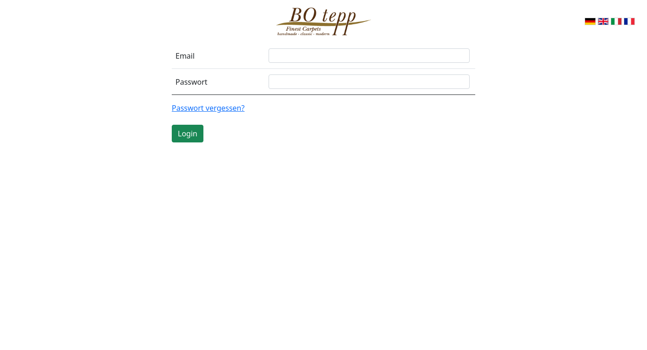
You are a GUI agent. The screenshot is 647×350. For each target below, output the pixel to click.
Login (187, 133)
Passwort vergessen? (208, 108)
